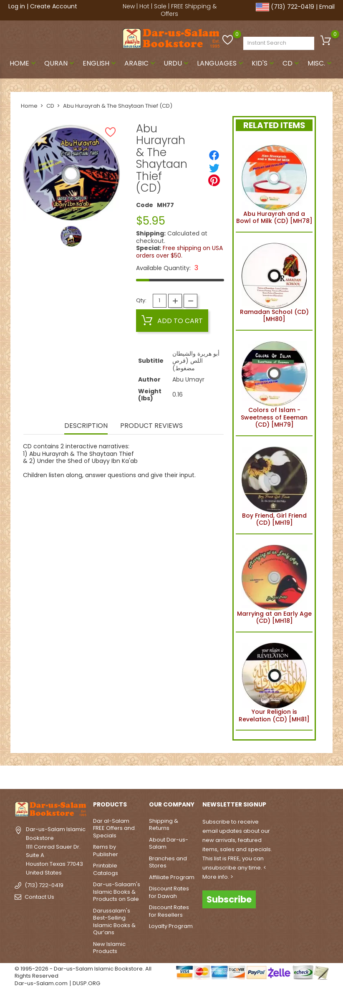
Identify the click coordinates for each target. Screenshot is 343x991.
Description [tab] (86, 426)
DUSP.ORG (86, 983)
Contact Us (39, 897)
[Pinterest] (214, 180)
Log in (16, 6)
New (129, 6)
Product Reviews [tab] (151, 426)
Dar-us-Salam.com (41, 983)
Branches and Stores (168, 862)
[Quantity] (159, 301)
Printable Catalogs (105, 869)
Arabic (140, 63)
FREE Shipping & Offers (189, 10)
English (100, 63)
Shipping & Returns (163, 824)
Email (327, 7)
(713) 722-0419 (292, 7)
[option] (71, 236)
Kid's (264, 63)
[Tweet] (214, 168)
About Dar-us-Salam (168, 843)
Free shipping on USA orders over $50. (179, 252)
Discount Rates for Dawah (169, 892)
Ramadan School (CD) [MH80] (274, 281)
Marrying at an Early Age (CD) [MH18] (274, 583)
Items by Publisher (105, 850)
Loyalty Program (171, 926)
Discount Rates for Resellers (169, 911)
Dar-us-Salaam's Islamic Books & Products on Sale (116, 891)
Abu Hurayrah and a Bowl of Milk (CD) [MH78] (274, 183)
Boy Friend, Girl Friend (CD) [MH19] (274, 485)
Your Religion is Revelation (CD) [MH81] (274, 681)
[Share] (214, 155)
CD (291, 63)
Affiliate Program (171, 877)
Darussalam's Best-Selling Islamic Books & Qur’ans (114, 922)
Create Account (53, 6)
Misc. (320, 63)
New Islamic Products (109, 948)
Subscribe (229, 899)
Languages (221, 63)
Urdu (177, 63)
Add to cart (172, 320)
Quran (60, 63)
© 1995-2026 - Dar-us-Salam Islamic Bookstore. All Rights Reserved (83, 972)
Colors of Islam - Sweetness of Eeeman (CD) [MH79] (274, 383)
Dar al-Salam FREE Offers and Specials (114, 828)
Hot (144, 6)
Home (24, 63)
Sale (160, 6)
